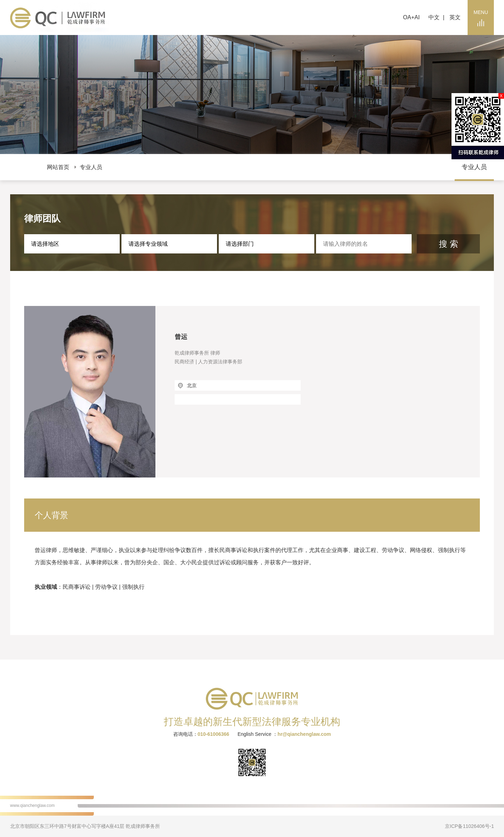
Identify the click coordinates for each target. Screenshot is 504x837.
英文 (455, 17)
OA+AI (411, 17)
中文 (434, 17)
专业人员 (91, 167)
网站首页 (58, 167)
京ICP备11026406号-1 (469, 826)
